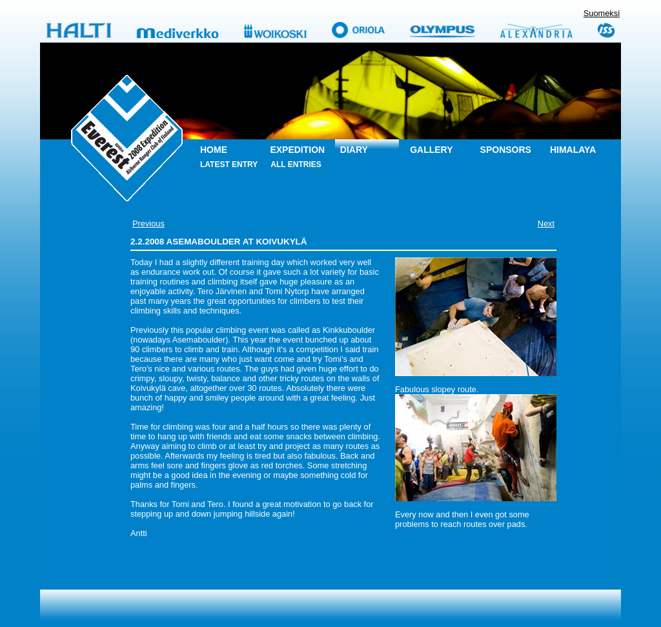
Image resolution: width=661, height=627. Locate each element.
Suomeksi (602, 13)
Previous (148, 223)
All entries (295, 164)
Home (213, 149)
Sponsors (505, 149)
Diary (354, 149)
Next (546, 223)
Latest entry (229, 164)
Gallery (431, 149)
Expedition (297, 149)
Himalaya (573, 149)
